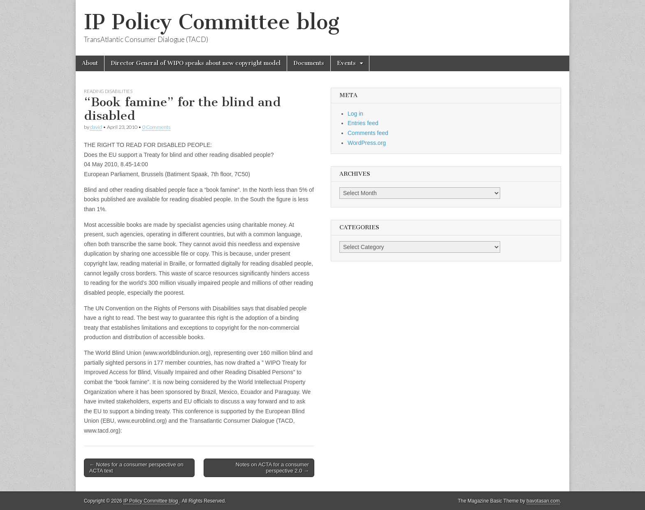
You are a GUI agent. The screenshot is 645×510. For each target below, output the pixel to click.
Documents (308, 63)
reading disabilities (108, 91)
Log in (355, 113)
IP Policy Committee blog (211, 22)
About (90, 63)
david (96, 127)
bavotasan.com (543, 501)
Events (346, 63)
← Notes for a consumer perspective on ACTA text (136, 467)
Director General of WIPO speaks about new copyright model (196, 63)
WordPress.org (367, 143)
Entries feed (363, 123)
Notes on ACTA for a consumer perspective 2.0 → (272, 467)
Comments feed (368, 133)
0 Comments (156, 127)
